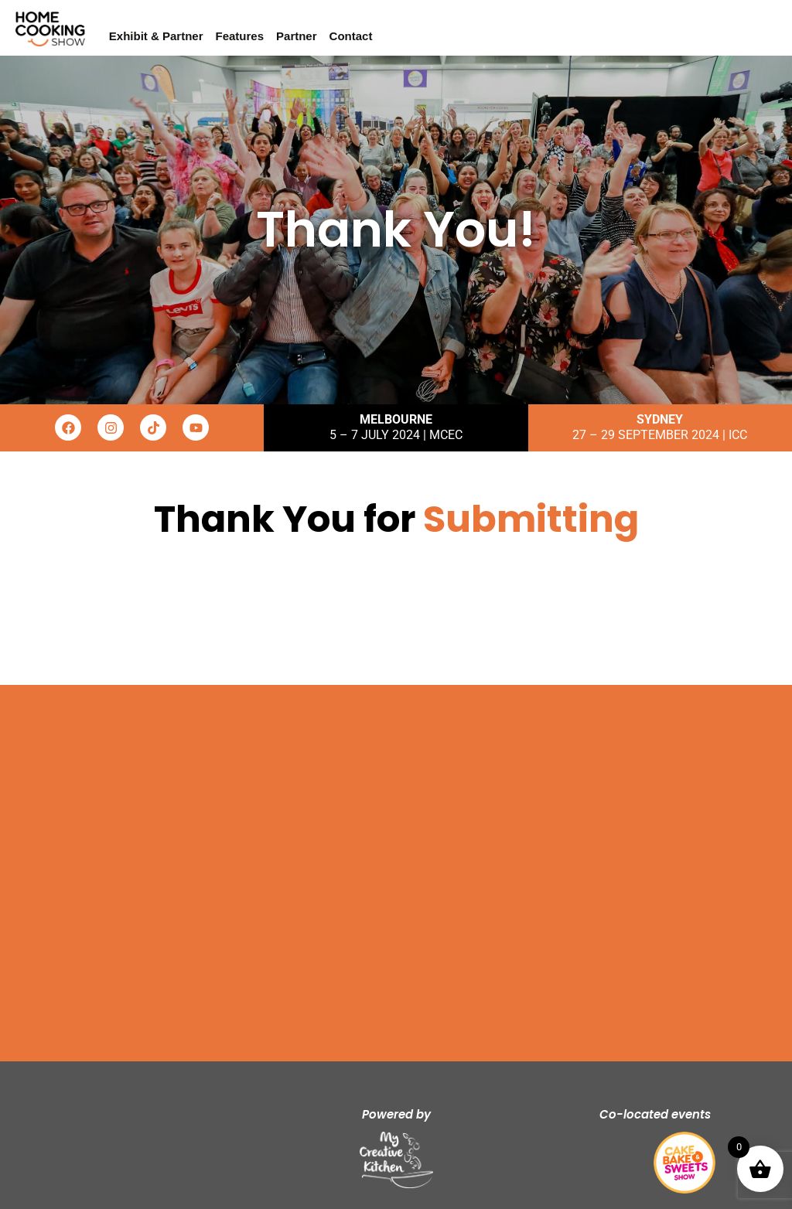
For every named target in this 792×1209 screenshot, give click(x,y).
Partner (296, 36)
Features (240, 36)
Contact (351, 36)
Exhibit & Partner (156, 36)
